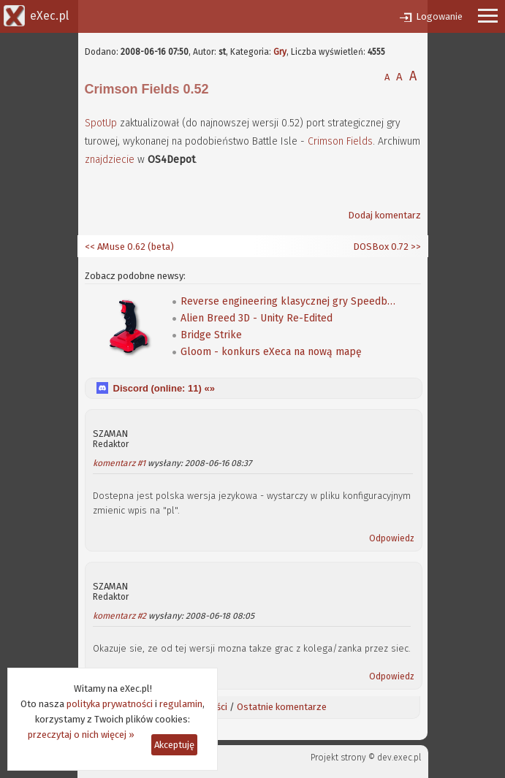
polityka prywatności (110, 703)
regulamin (180, 703)
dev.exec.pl (399, 757)
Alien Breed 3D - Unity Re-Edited (257, 318)
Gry (279, 52)
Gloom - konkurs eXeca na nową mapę (271, 352)
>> (415, 246)
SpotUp (101, 123)
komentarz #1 (119, 463)
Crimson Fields (340, 141)
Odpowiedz (391, 538)
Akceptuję (174, 744)
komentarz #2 (119, 616)
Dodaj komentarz (384, 215)
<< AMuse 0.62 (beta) (129, 246)
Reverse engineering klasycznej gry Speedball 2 (290, 301)
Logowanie (439, 16)
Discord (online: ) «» (164, 388)
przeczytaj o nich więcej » (81, 734)
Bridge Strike (211, 335)
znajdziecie (109, 159)
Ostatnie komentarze (282, 706)
